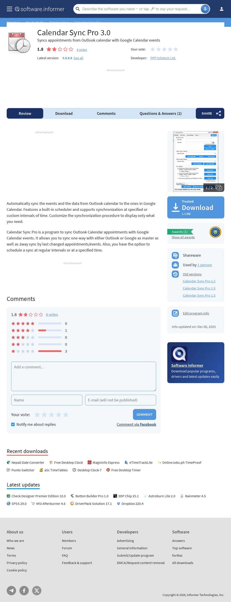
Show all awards (183, 237)
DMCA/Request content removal (141, 562)
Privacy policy (17, 562)
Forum (67, 548)
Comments (106, 113)
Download (64, 113)
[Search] (141, 9)
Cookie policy (17, 570)
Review (25, 113)
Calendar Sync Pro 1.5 (199, 295)
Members (69, 540)
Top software (182, 548)
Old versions (192, 274)
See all (78, 58)
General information (132, 548)
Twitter (36, 590)
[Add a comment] (83, 376)
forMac (177, 555)
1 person (204, 264)
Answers (161, 113)
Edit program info (196, 313)
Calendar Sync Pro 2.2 (199, 281)
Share (207, 113)
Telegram (11, 590)
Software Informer (187, 365)
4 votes (52, 314)
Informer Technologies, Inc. (205, 595)
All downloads (182, 562)
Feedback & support (77, 562)
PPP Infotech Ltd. (163, 58)
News (11, 548)
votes (82, 49)
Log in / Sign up (219, 9)
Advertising (125, 540)
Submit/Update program (135, 555)
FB (24, 590)
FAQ (65, 555)
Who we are (15, 540)
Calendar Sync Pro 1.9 (199, 288)
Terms (11, 555)
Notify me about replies (33, 424)
